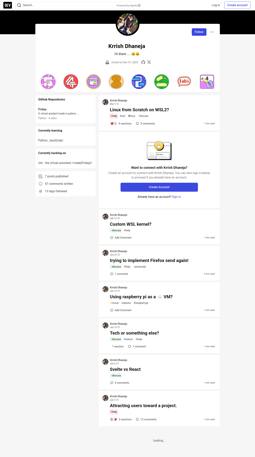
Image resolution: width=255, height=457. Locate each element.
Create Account (159, 187)
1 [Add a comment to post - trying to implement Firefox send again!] (119, 274)
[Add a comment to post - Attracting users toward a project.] (121, 419)
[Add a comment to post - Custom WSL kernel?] (121, 238)
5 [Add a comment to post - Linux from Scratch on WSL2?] (145, 123)
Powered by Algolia (128, 5)
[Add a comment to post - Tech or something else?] (117, 346)
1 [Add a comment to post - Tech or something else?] (136, 346)
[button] (48, 81)
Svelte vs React (125, 369)
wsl (122, 116)
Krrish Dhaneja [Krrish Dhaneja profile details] (118, 100)
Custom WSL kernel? (130, 224)
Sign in (176, 197)
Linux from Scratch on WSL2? (139, 109)
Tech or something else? (134, 333)
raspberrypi (141, 303)
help (113, 116)
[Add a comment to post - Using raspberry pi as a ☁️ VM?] (121, 310)
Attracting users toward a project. (143, 405)
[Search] (19, 5)
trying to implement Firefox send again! (149, 260)
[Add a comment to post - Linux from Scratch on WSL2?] (121, 123)
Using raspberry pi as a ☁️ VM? (141, 296)
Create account (237, 5)
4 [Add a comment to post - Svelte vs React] (119, 383)
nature (128, 339)
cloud (114, 303)
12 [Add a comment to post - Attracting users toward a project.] (145, 419)
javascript (139, 267)
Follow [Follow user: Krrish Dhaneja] (199, 32)
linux (131, 116)
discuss (143, 116)
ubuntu (126, 303)
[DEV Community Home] (7, 5)
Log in (216, 5)
